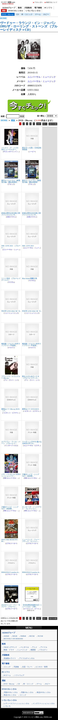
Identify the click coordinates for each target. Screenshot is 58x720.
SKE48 (14, 636)
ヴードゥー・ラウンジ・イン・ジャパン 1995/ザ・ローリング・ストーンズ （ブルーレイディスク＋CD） (28, 26)
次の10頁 (53, 124)
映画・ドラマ (9, 650)
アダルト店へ (38, 2)
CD (17, 14)
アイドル (43, 647)
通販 (4, 11)
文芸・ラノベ (27, 667)
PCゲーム (7, 675)
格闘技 (33, 650)
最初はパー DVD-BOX (30, 409)
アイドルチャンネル (26, 658)
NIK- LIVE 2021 (28, 246)
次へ (45, 124)
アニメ (34, 647)
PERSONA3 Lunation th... (10, 572)
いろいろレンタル (33, 11)
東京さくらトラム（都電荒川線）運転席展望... (10, 181)
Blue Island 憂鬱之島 (29, 278)
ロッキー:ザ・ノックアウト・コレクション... (31, 508)
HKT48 (31, 636)
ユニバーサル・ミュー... (11, 249)
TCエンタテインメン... (11, 151)
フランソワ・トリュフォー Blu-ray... (10, 377)
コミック (7, 667)
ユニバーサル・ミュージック (42, 77)
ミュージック (22, 650)
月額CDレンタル (27, 692)
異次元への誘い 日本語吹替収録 (31, 148)
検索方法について (51, 2)
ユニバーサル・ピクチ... (32, 445)
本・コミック (26, 14)
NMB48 (23, 636)
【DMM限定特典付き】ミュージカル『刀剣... (32, 606)
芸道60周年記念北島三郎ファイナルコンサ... (10, 214)
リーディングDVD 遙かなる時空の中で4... (32, 442)
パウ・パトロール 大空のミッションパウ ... (11, 475)
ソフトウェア (19, 675)
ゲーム (38, 14)
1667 (39, 124)
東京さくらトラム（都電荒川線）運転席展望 (31, 181)
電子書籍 (38, 8)
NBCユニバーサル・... (11, 478)
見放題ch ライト (10, 658)
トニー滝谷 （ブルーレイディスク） (11, 279)
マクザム (11, 282)
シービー (32, 151)
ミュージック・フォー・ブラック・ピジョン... (31, 540)
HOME (3, 18)
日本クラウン (11, 217)
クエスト (11, 347)
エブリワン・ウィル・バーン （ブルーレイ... (10, 442)
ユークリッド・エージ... (32, 609)
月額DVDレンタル (11, 692)
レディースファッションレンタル (16, 703)
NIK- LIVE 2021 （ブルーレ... (10, 246)
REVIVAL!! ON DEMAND (13, 639)
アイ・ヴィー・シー (11, 380)
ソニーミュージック (11, 313)
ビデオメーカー (11, 543)
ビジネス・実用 (41, 667)
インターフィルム (11, 445)
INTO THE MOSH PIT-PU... (9, 540)
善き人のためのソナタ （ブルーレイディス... (30, 377)
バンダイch (24, 647)
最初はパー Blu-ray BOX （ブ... (10, 410)
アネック (11, 184)
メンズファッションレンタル (43, 703)
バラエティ (43, 650)
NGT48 (40, 636)
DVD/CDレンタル (15, 11)
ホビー (46, 14)
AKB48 (6, 636)
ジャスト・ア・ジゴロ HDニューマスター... (9, 148)
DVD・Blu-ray (8, 14)
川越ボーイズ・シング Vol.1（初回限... (30, 475)
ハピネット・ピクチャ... (11, 413)
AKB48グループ (8, 8)
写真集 (16, 667)
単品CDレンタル (10, 695)
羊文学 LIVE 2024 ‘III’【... (11, 311)
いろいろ (7, 706)
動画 (20, 8)
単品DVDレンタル (44, 692)
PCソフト (48, 8)
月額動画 (28, 8)
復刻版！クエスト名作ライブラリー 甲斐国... (10, 344)
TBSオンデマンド (10, 647)
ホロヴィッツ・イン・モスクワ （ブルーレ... (10, 606)
